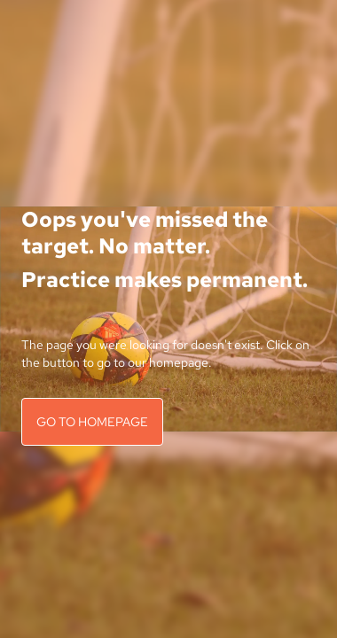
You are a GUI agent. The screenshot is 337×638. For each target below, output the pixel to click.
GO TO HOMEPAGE (92, 422)
